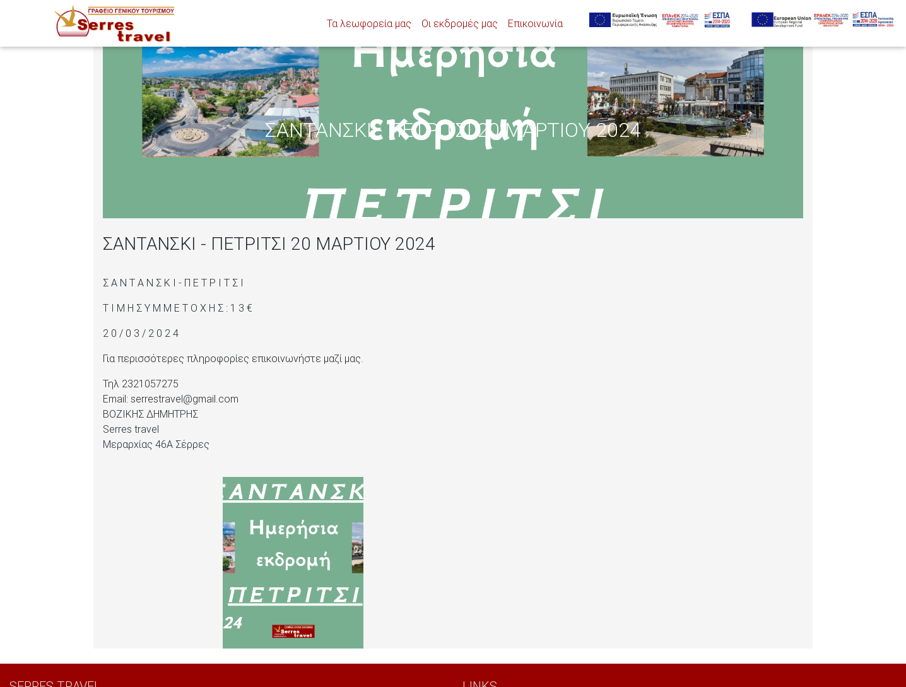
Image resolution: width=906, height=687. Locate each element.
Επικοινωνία (535, 23)
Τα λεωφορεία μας (369, 23)
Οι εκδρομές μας (459, 23)
